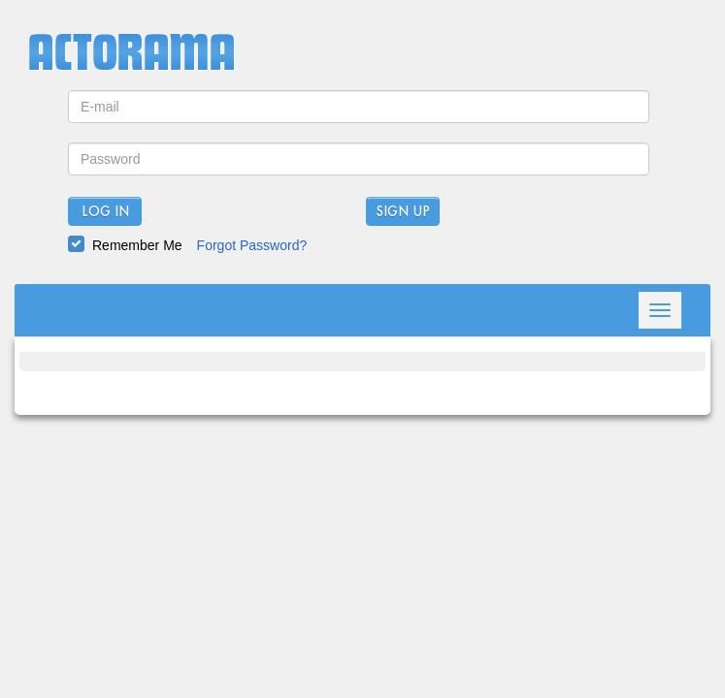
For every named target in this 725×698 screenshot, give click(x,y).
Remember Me (137, 245)
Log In (105, 212)
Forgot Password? (252, 245)
